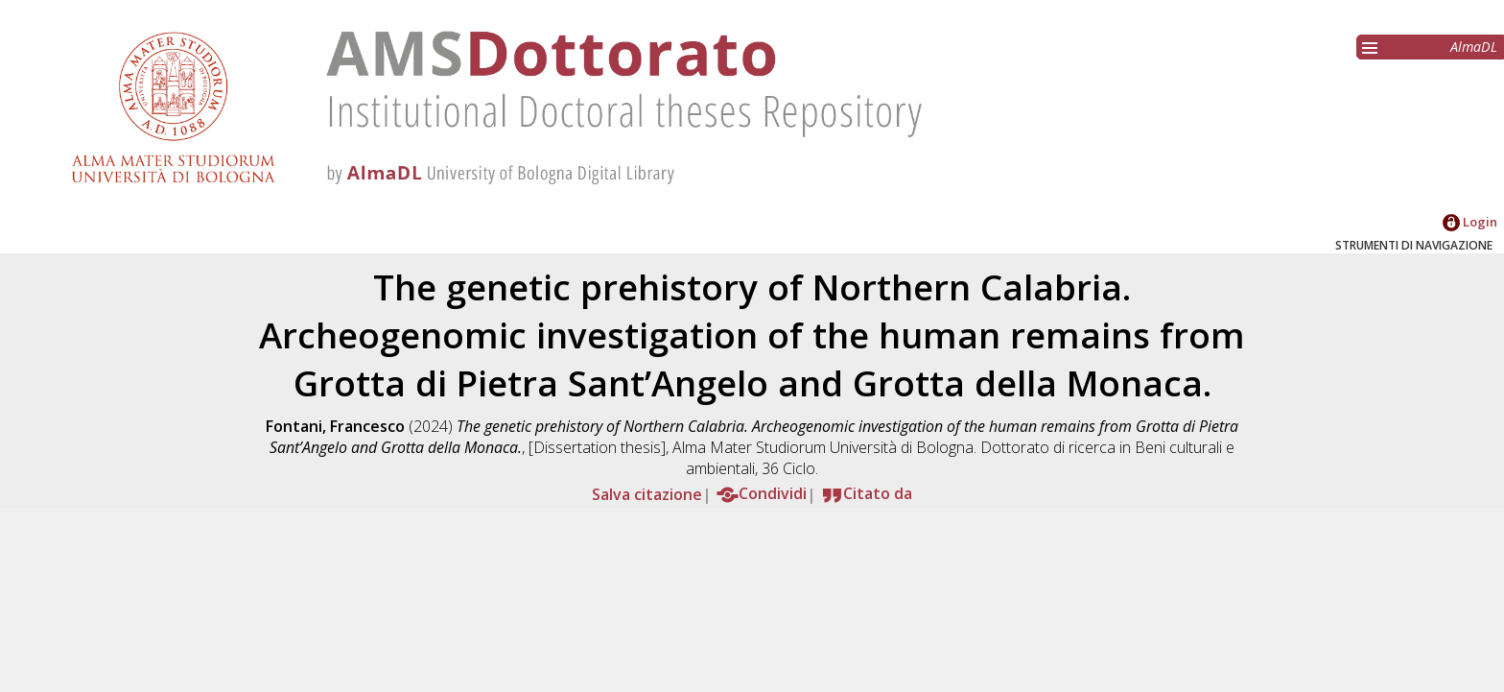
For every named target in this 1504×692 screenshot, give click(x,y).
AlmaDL (1473, 46)
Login (1470, 221)
